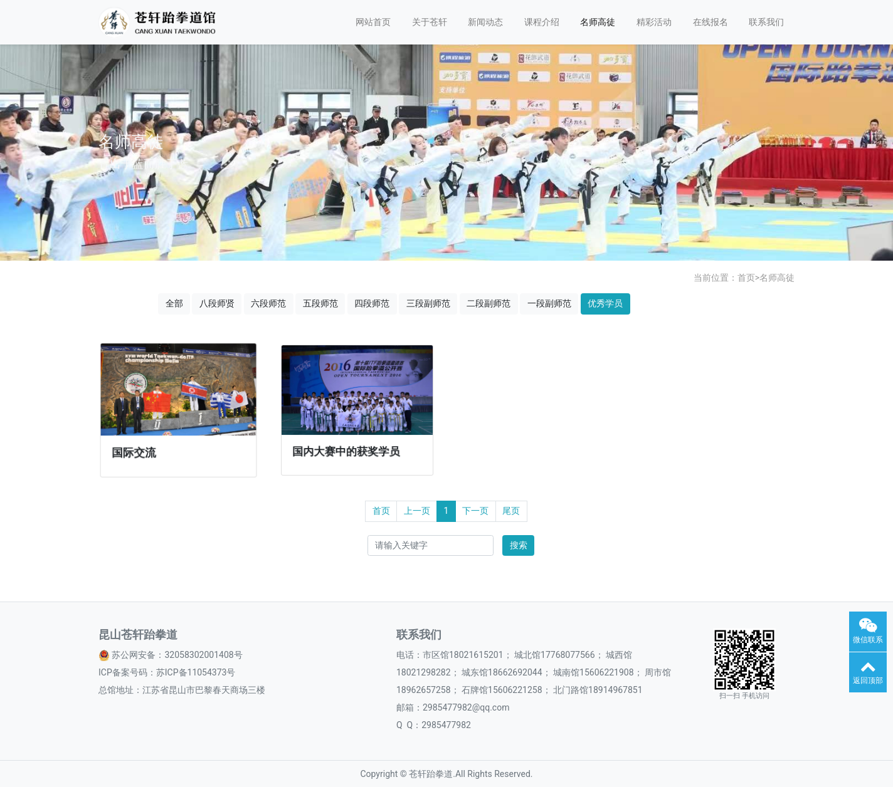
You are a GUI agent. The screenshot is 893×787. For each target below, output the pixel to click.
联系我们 (766, 22)
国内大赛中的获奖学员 (346, 448)
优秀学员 (605, 303)
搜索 (518, 545)
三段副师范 (428, 303)
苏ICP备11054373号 (196, 672)
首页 (746, 278)
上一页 (417, 511)
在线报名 (710, 22)
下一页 (475, 511)
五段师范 (320, 303)
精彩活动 (654, 22)
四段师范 (371, 303)
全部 (174, 303)
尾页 (511, 511)
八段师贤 (217, 303)
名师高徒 (597, 22)
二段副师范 (488, 303)
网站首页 (373, 22)
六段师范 (268, 303)
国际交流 (135, 451)
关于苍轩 (429, 22)
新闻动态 (485, 22)
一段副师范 (549, 303)
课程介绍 (541, 22)
